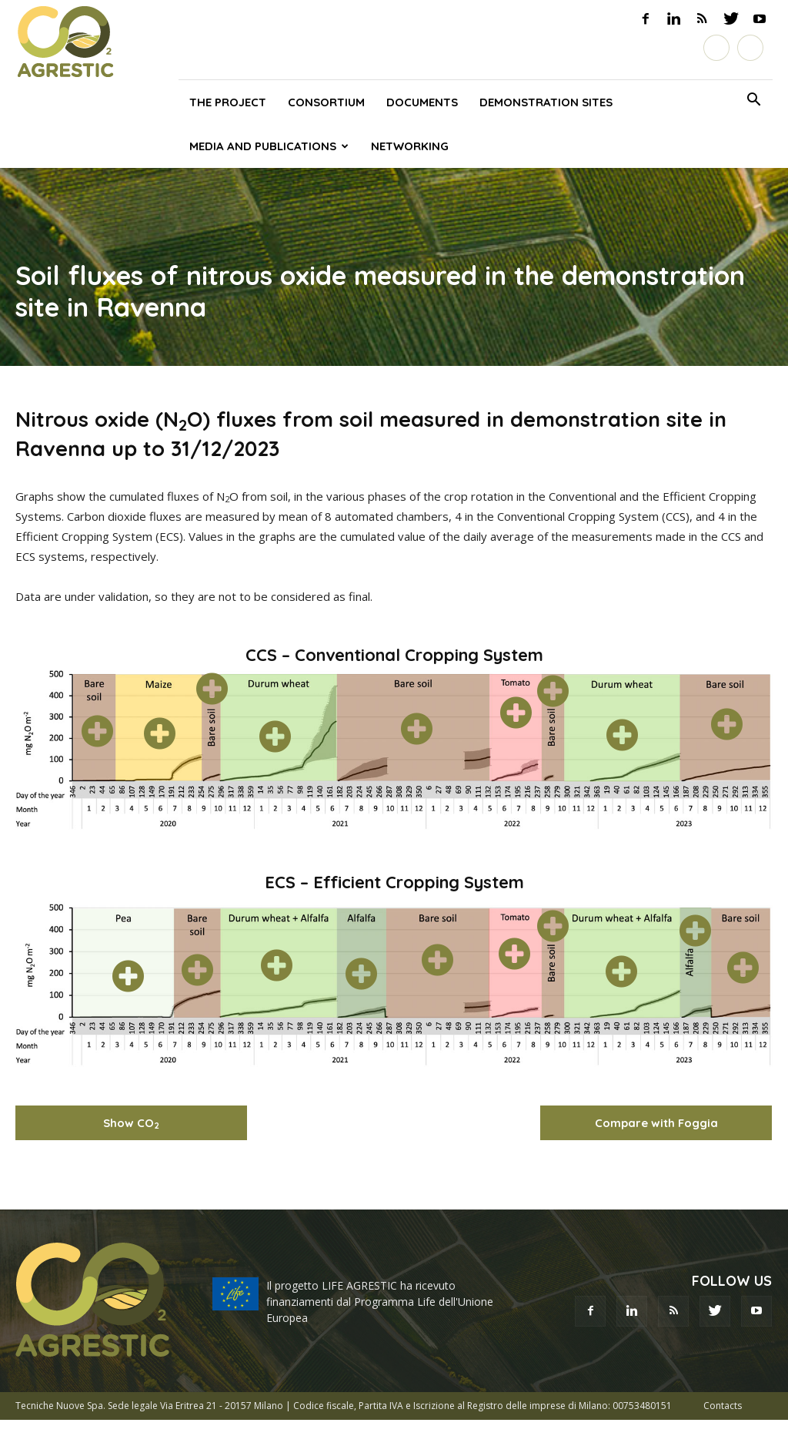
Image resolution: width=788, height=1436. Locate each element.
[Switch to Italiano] (716, 48)
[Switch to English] (750, 48)
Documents (422, 102)
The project (227, 102)
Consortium (326, 102)
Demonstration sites (546, 102)
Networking (410, 146)
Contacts (722, 1405)
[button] (754, 102)
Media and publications (269, 146)
